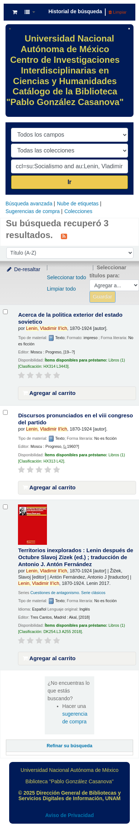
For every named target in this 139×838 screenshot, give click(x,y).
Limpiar (118, 12)
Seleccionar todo (66, 277)
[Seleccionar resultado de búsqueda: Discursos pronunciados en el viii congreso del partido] (5, 412)
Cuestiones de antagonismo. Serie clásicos (68, 592)
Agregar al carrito (49, 393)
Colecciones (78, 211)
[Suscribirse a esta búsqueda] (64, 236)
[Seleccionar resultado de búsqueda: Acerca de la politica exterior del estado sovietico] (5, 311)
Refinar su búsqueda (69, 745)
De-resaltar (23, 269)
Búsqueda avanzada (29, 203)
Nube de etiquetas (78, 203)
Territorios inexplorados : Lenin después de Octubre (75, 557)
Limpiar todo (61, 289)
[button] (15, 12)
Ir (69, 182)
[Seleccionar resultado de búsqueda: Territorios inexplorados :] (5, 506)
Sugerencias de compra (33, 211)
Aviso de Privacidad (69, 815)
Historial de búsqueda (75, 11)
